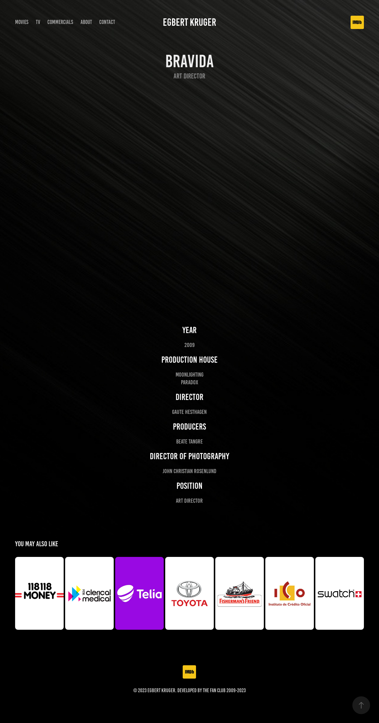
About (86, 22)
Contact (107, 22)
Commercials (60, 22)
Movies (21, 22)
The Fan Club (214, 690)
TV (38, 22)
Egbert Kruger (189, 22)
